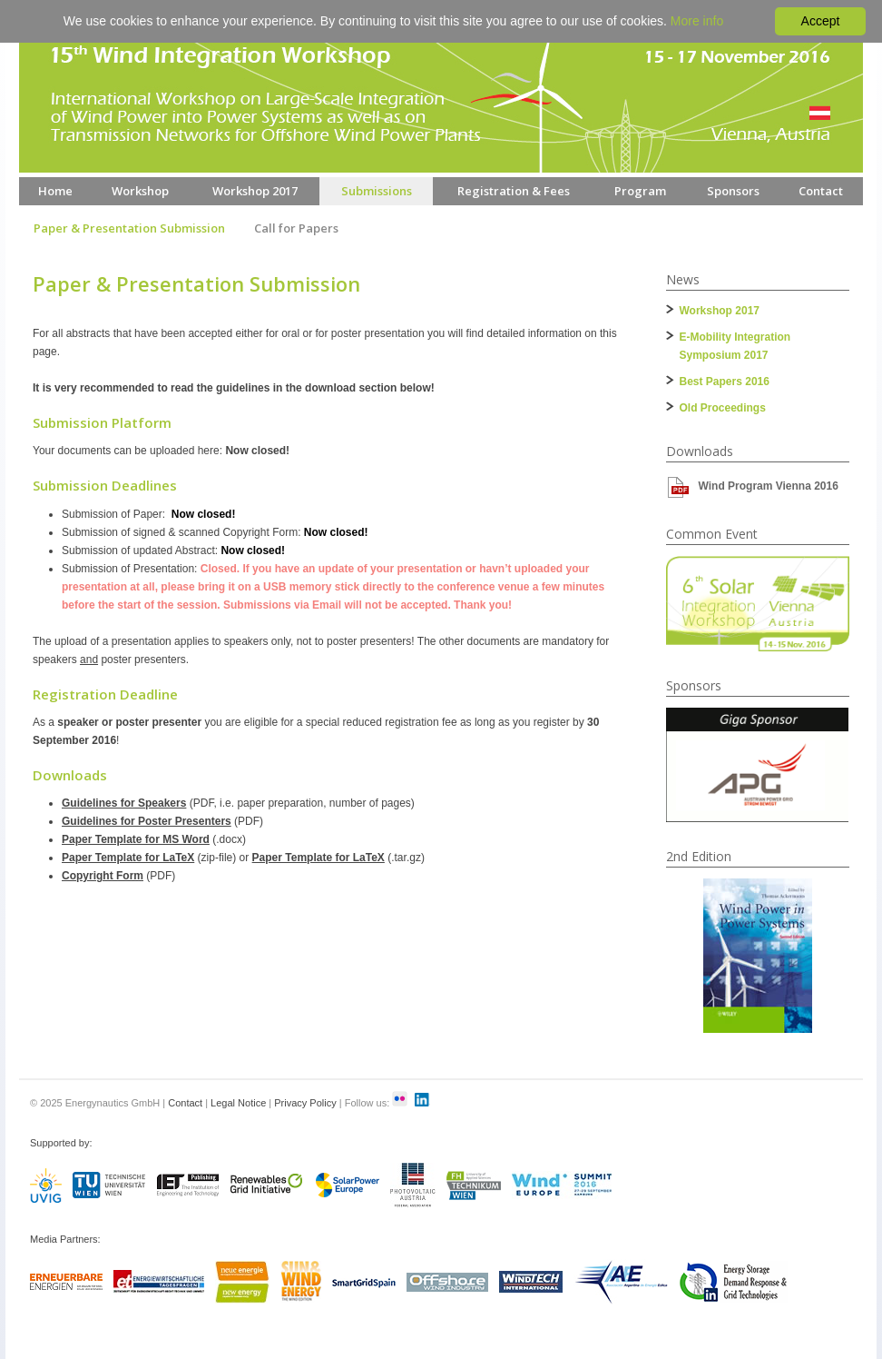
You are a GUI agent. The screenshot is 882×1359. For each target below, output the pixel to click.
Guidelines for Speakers (124, 803)
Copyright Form (102, 875)
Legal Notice (238, 1102)
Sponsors (733, 191)
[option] (757, 765)
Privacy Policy (305, 1102)
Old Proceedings (723, 408)
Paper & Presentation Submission (129, 228)
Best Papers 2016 (724, 381)
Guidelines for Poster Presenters (146, 821)
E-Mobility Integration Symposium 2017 (735, 346)
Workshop (140, 191)
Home (55, 191)
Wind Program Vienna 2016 (768, 486)
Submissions (376, 191)
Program (640, 191)
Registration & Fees (513, 191)
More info (697, 21)
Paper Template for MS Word (136, 839)
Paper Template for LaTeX (128, 857)
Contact (821, 191)
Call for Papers (296, 228)
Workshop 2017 (255, 191)
